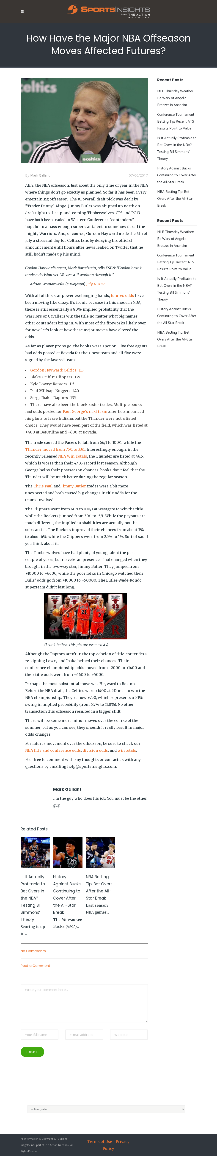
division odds (95, 750)
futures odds (122, 295)
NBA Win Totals (72, 456)
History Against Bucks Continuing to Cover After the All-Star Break (176, 175)
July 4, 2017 (95, 284)
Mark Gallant (40, 175)
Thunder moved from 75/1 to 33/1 (55, 449)
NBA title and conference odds (53, 750)
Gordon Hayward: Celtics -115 (57, 370)
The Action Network (56, 1145)
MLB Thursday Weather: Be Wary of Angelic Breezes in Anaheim (175, 98)
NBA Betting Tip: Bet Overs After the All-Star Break (175, 199)
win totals (127, 750)
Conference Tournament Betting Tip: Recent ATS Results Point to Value (175, 122)
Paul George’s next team (85, 411)
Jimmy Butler (73, 486)
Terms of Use (99, 1141)
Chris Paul (43, 486)
